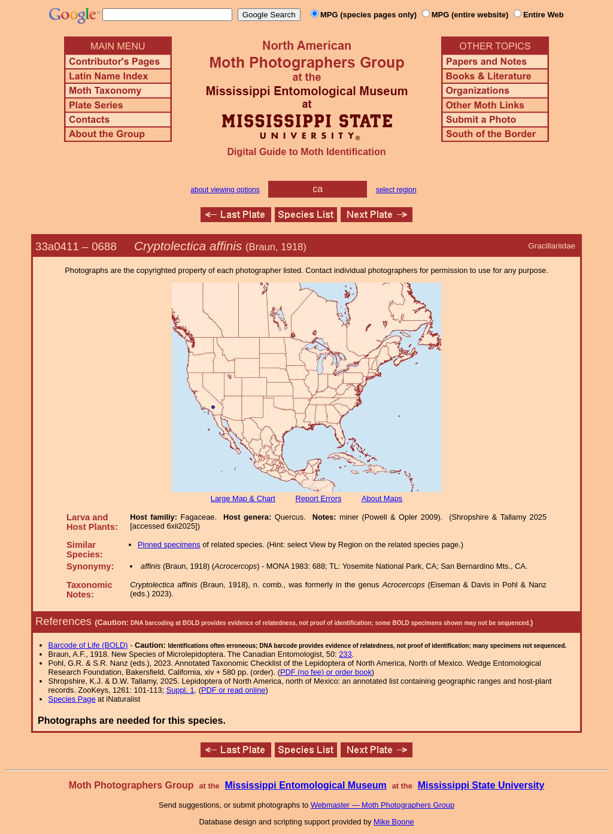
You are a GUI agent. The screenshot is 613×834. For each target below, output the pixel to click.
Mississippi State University (481, 785)
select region (396, 190)
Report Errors (319, 498)
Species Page (72, 699)
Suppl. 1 (180, 690)
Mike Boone (394, 821)
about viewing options (224, 190)
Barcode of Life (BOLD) (88, 645)
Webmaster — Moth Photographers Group (382, 804)
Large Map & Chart (243, 498)
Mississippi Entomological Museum (305, 785)
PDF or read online (233, 690)
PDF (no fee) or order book (326, 672)
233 (345, 654)
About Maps (382, 498)
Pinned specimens (169, 544)
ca (317, 189)
